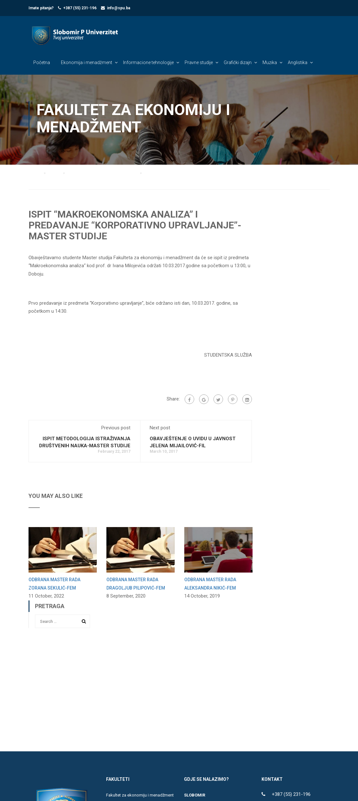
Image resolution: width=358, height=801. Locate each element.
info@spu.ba (118, 8)
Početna (41, 62)
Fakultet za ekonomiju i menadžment (140, 797)
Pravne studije (199, 62)
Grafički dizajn (238, 62)
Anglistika (297, 62)
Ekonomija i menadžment (86, 62)
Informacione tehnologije (148, 62)
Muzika (269, 62)
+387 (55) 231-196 (79, 8)
